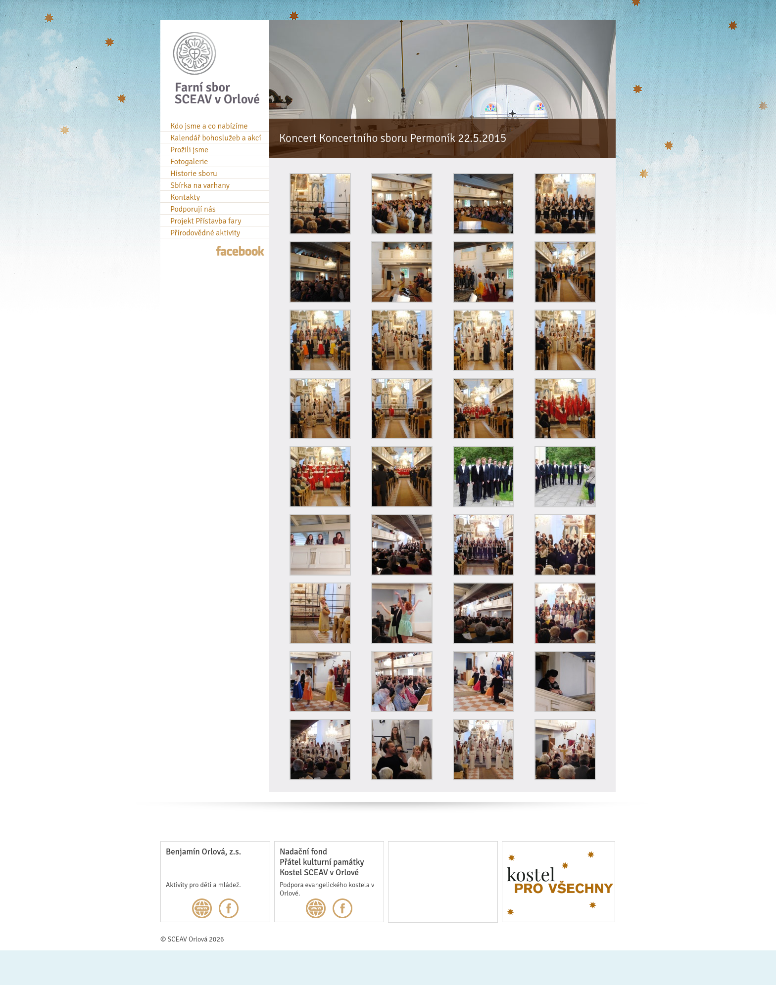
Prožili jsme (189, 150)
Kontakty (185, 197)
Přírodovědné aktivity (205, 233)
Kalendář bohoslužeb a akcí (215, 138)
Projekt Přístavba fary (205, 221)
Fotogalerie (189, 162)
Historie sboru (193, 174)
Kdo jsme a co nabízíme (209, 126)
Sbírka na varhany (200, 185)
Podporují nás (193, 209)
